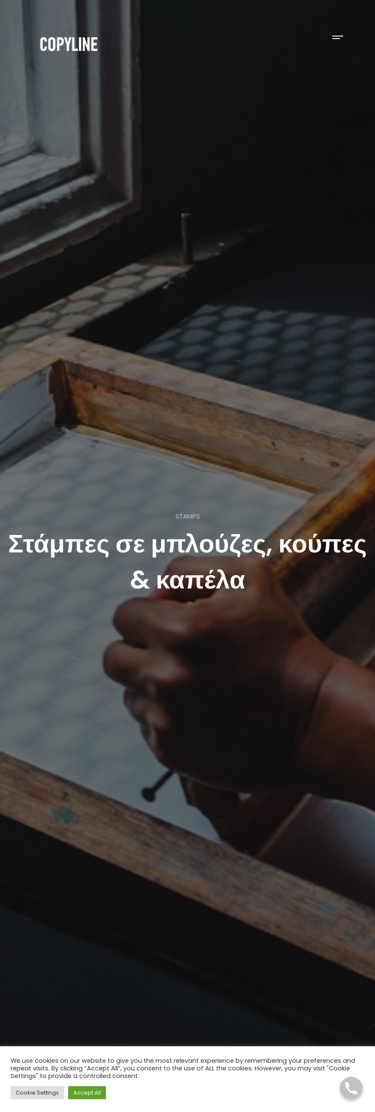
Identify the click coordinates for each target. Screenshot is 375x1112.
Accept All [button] (87, 1093)
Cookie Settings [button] (37, 1093)
